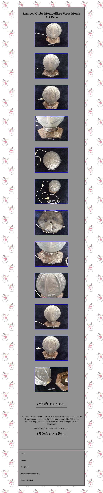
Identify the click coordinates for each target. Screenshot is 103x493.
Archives (23, 460)
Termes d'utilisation (27, 480)
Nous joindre (25, 467)
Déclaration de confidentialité (30, 473)
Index (22, 454)
